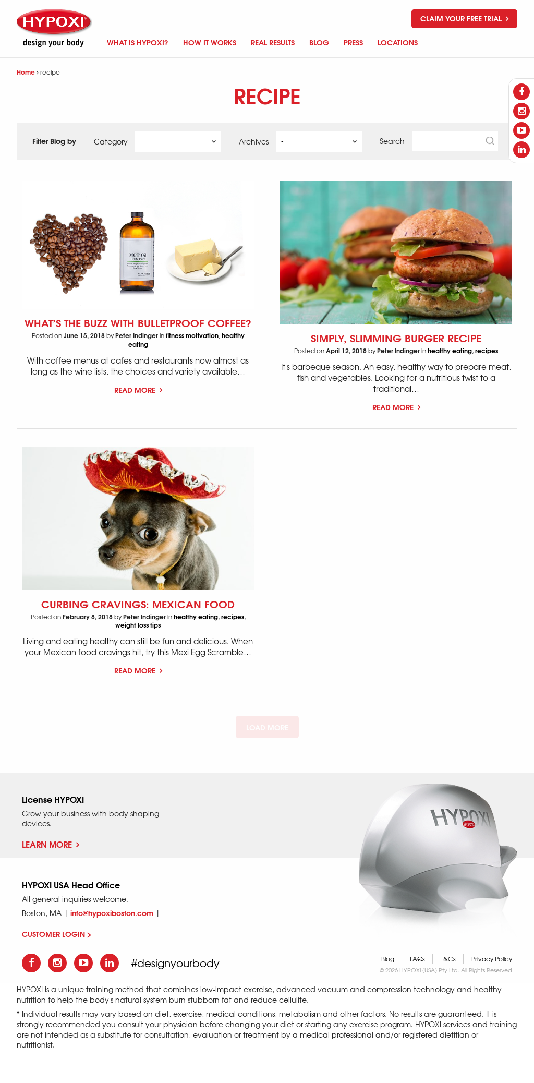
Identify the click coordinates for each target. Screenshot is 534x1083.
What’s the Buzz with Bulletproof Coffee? (138, 322)
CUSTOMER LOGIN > (56, 934)
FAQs (417, 959)
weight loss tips (138, 625)
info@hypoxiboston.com (111, 913)
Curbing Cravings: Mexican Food (138, 603)
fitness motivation (192, 335)
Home (26, 72)
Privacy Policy (491, 959)
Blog (387, 959)
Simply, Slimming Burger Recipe (396, 337)
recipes (486, 350)
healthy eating (450, 350)
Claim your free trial (464, 18)
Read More (138, 389)
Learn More (50, 843)
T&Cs (448, 959)
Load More (267, 727)
